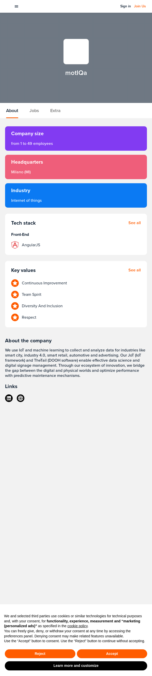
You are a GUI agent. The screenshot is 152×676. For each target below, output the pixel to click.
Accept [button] (112, 654)
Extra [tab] (55, 110)
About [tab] (12, 110)
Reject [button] (40, 654)
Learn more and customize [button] (76, 666)
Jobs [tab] (34, 110)
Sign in (125, 6)
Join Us (140, 6)
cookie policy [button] (77, 626)
